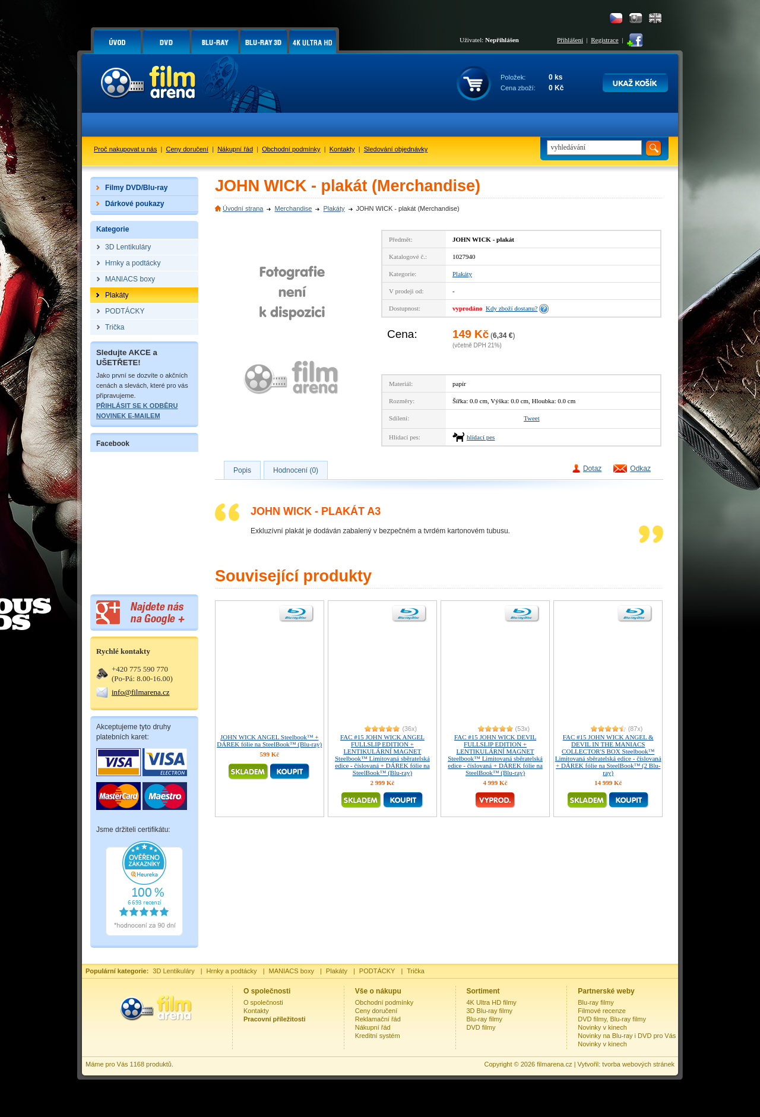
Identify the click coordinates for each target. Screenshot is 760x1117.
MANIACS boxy (291, 970)
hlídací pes (481, 437)
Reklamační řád (378, 1019)
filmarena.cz (554, 1064)
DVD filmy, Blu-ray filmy (612, 1019)
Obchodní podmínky (291, 149)
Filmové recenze (602, 1010)
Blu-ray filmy (485, 1019)
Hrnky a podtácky (232, 970)
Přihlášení (570, 39)
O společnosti (263, 1002)
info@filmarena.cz (141, 692)
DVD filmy (481, 1027)
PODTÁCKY (377, 970)
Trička (416, 970)
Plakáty (333, 208)
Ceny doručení (187, 149)
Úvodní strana (243, 208)
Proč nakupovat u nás (125, 149)
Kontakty (342, 149)
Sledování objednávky (396, 149)
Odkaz (640, 468)
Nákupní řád (235, 149)
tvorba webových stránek (638, 1064)
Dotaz (592, 468)
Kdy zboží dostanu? (511, 308)
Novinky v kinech (602, 1027)
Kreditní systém (377, 1035)
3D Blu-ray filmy (490, 1010)
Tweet (532, 418)
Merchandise (293, 208)
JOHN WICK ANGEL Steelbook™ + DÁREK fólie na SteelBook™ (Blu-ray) (269, 740)
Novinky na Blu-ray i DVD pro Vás (627, 1035)
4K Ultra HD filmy (492, 1002)
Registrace (604, 39)
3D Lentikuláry (173, 970)
